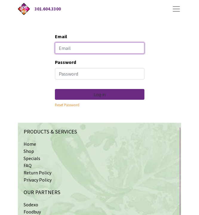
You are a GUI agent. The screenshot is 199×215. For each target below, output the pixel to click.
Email (61, 36)
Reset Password (67, 104)
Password (65, 62)
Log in (100, 94)
